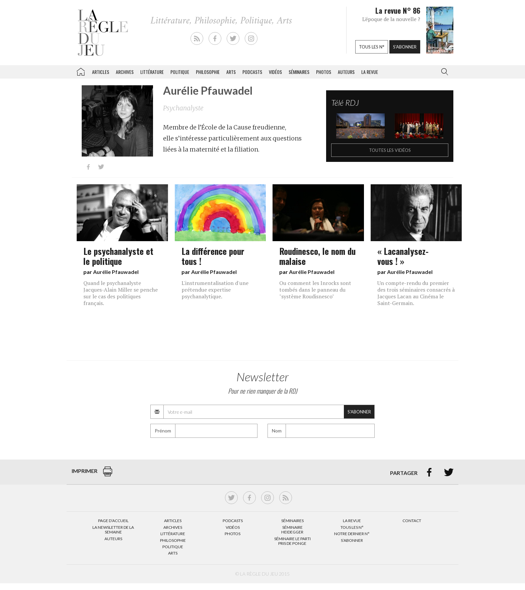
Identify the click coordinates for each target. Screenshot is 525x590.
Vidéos (275, 71)
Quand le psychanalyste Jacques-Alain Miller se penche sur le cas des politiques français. (120, 293)
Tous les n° (371, 47)
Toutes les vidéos (390, 150)
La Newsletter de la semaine (113, 529)
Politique (179, 71)
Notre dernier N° (352, 533)
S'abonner (405, 47)
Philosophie (208, 71)
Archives (125, 71)
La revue (369, 71)
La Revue (352, 520)
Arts (231, 71)
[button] (443, 72)
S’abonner (352, 540)
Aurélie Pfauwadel (116, 272)
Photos (323, 71)
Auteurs (346, 71)
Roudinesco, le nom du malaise (317, 255)
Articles (100, 71)
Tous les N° (352, 527)
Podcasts (252, 71)
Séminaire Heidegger (292, 529)
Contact (411, 520)
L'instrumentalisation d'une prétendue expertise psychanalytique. (214, 289)
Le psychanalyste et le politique (118, 255)
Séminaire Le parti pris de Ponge (292, 541)
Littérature (152, 71)
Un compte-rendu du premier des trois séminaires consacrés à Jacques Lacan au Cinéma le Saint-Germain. (416, 293)
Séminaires (299, 71)
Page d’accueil (113, 520)
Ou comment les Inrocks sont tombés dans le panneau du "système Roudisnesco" (315, 289)
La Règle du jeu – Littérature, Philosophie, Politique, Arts (81, 70)
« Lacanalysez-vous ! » (403, 255)
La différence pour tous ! (212, 255)
